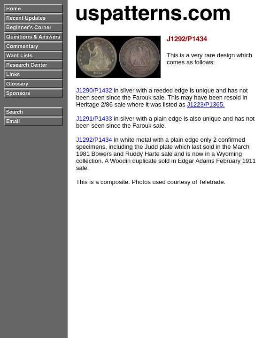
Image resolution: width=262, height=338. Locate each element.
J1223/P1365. (205, 104)
